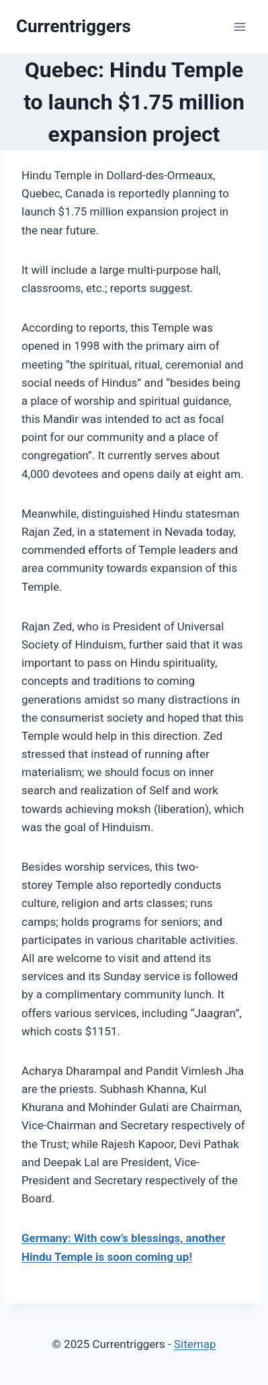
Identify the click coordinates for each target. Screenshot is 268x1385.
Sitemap (195, 1344)
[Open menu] (239, 26)
